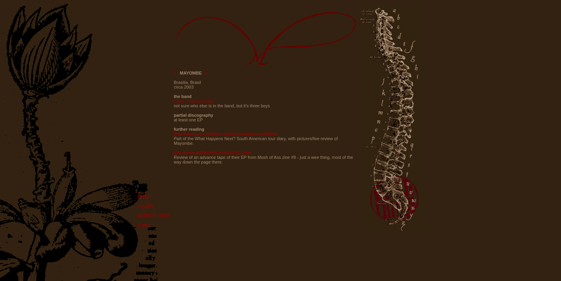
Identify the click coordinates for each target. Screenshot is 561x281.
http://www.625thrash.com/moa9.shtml (213, 152)
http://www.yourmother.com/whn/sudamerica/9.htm (226, 134)
